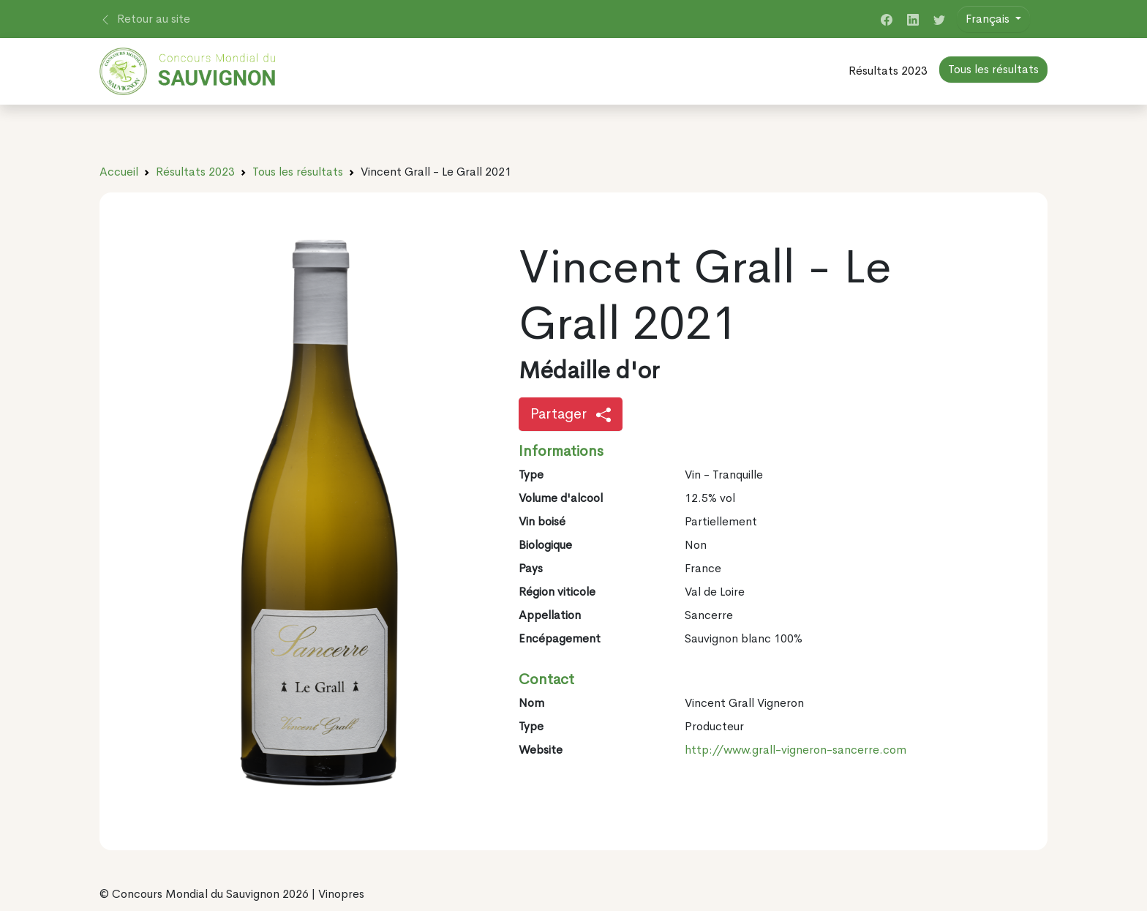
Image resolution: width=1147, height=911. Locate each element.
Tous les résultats (297, 171)
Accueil (118, 171)
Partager (570, 414)
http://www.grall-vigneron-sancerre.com (795, 749)
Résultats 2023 (888, 70)
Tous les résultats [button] (993, 69)
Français (989, 18)
